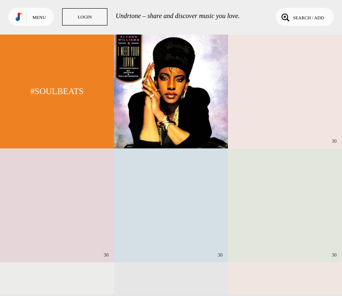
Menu (39, 17)
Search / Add (302, 17)
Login (85, 16)
